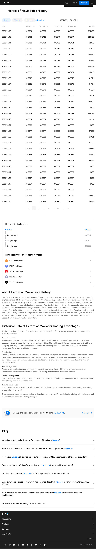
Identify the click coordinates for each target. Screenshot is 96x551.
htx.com (55, 443)
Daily (6, 23)
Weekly (17, 23)
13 (63, 211)
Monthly (29, 23)
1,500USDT (59, 415)
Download (90, 22)
